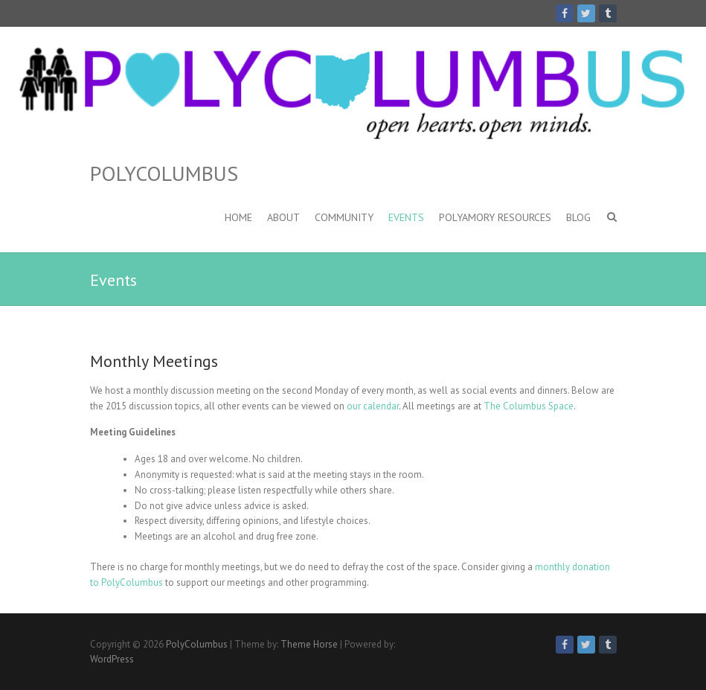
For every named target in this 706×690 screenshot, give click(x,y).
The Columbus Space (529, 406)
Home (238, 217)
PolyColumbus (164, 173)
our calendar (373, 406)
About (283, 217)
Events (406, 217)
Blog (578, 217)
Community (344, 217)
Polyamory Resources (495, 217)
